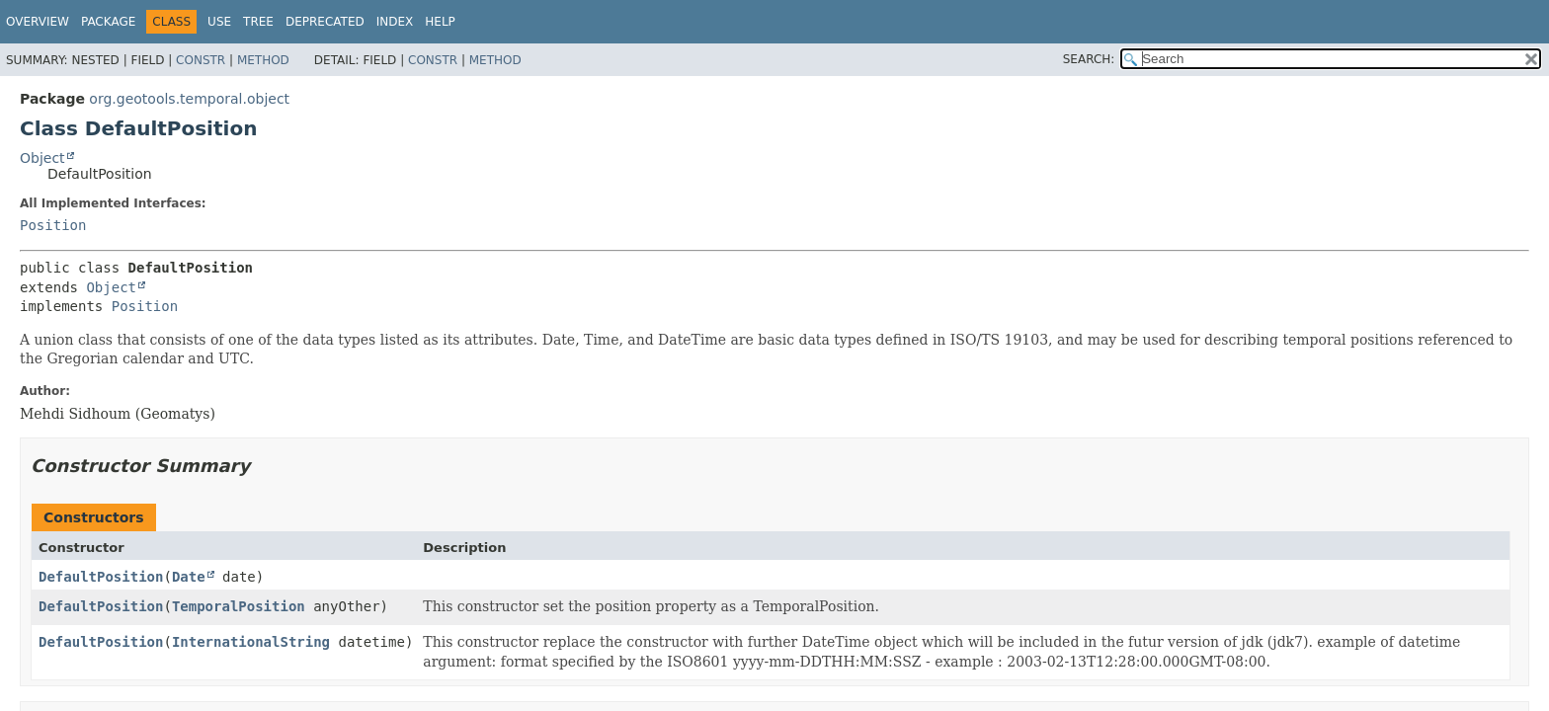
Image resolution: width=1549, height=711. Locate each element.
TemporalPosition (238, 606)
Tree (258, 22)
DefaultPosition (101, 577)
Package (108, 22)
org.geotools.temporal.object (189, 99)
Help (440, 22)
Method (263, 60)
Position (53, 225)
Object (42, 158)
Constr (200, 60)
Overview (37, 22)
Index (395, 22)
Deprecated (325, 22)
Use (219, 22)
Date (188, 577)
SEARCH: (1089, 59)
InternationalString (251, 642)
